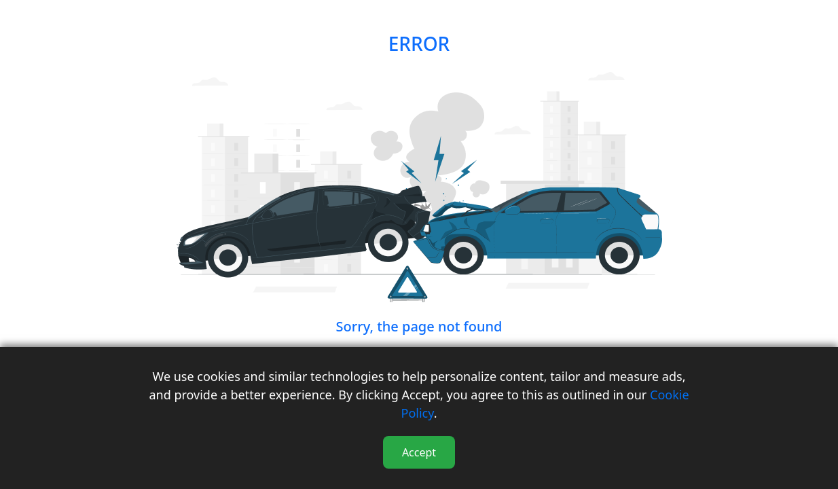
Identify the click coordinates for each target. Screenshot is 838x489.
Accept (419, 452)
